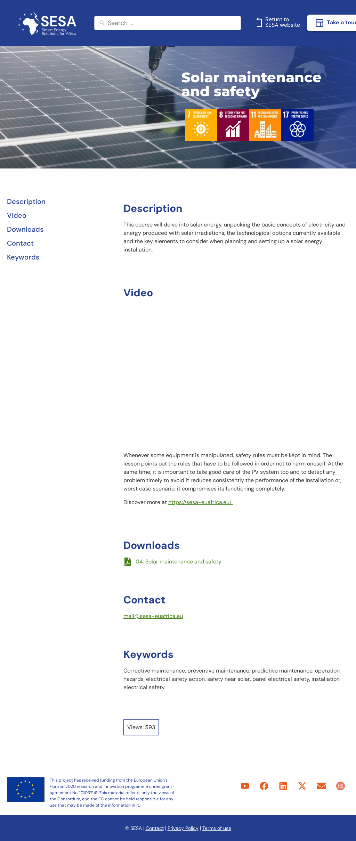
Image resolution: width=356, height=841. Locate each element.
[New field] (172, 23)
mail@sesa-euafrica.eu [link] (153, 616)
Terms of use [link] (216, 828)
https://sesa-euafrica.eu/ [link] (200, 502)
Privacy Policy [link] (183, 828)
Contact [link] (155, 828)
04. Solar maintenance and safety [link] (178, 561)
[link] (47, 23)
